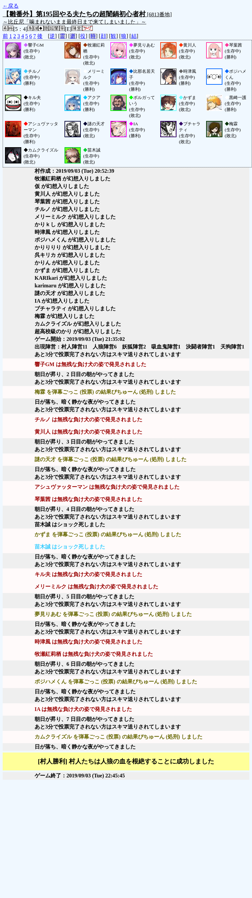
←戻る (11, 6)
